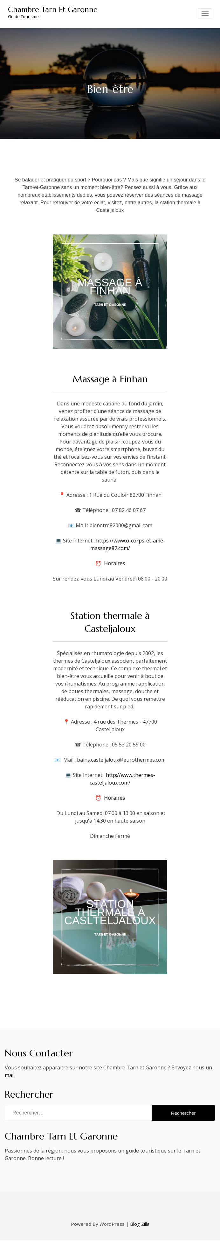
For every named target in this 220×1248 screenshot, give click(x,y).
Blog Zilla (139, 1224)
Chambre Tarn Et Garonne (53, 9)
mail (10, 1075)
